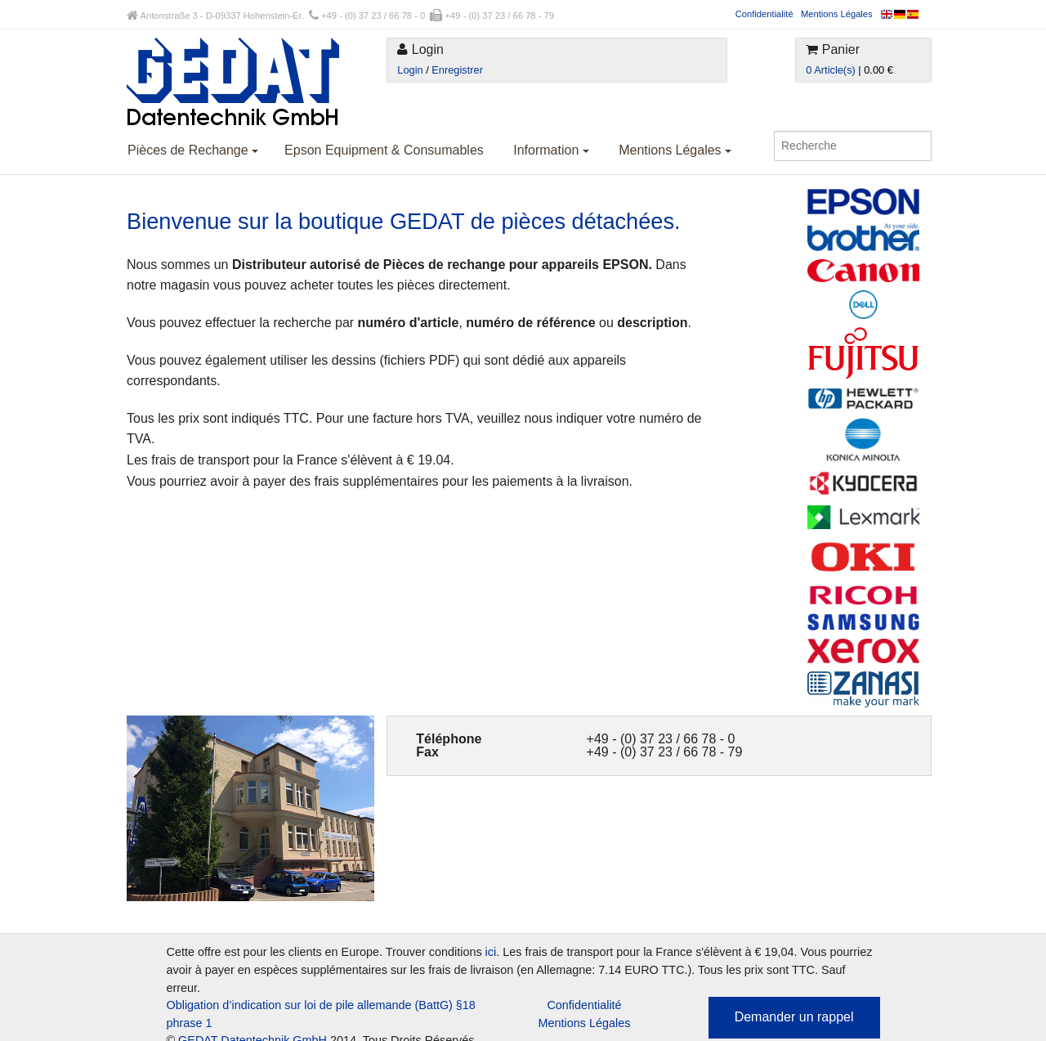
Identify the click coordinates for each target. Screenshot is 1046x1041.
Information (550, 150)
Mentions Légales (837, 14)
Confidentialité (764, 14)
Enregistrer (457, 70)
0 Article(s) (830, 70)
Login (409, 70)
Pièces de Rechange (192, 150)
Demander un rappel (794, 1017)
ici (491, 951)
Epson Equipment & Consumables (384, 150)
